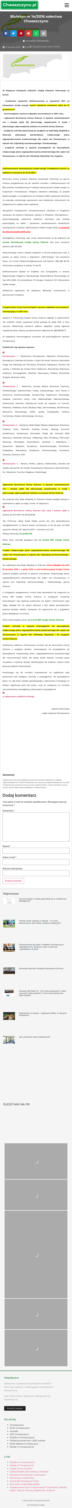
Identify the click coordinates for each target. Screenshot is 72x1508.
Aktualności (43, 40)
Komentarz (9, 811)
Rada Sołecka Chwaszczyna (24, 1443)
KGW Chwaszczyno (20, 1428)
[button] (6, 33)
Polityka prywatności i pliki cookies (27, 1440)
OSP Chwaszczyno (19, 1434)
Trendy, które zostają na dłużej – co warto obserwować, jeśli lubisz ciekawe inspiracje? (40, 922)
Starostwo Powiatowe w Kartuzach (28, 1474)
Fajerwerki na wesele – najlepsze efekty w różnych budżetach (43, 1014)
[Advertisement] (36, 748)
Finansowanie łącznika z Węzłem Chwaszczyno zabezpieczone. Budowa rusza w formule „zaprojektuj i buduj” (41, 946)
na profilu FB (25, 534)
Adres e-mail (9, 857)
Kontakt (14, 1431)
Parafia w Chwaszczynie (22, 1437)
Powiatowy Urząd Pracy (22, 1478)
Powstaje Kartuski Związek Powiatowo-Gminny (41, 968)
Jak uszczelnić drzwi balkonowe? (34, 1037)
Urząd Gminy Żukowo (21, 1468)
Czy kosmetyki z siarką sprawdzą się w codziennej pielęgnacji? (42, 900)
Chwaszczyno (17, 1425)
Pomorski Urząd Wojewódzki (25, 1484)
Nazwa (7, 846)
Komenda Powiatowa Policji (24, 1481)
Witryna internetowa (12, 869)
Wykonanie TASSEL (36, 1505)
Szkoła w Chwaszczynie (22, 1446)
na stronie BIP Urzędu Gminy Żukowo (46, 620)
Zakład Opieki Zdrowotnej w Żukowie (29, 1471)
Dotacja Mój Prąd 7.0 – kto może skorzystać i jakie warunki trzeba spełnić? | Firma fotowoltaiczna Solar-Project (42, 993)
